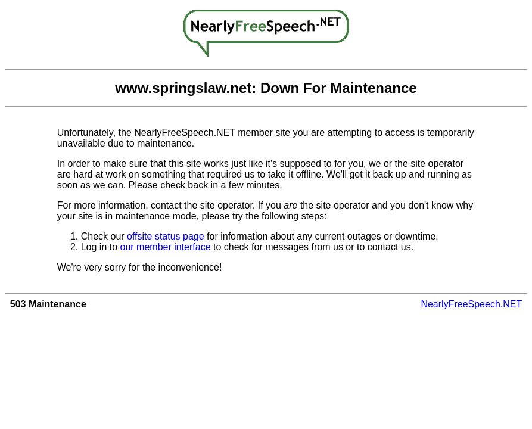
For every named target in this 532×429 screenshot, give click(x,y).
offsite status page (165, 236)
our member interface (165, 247)
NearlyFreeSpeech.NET (471, 304)
